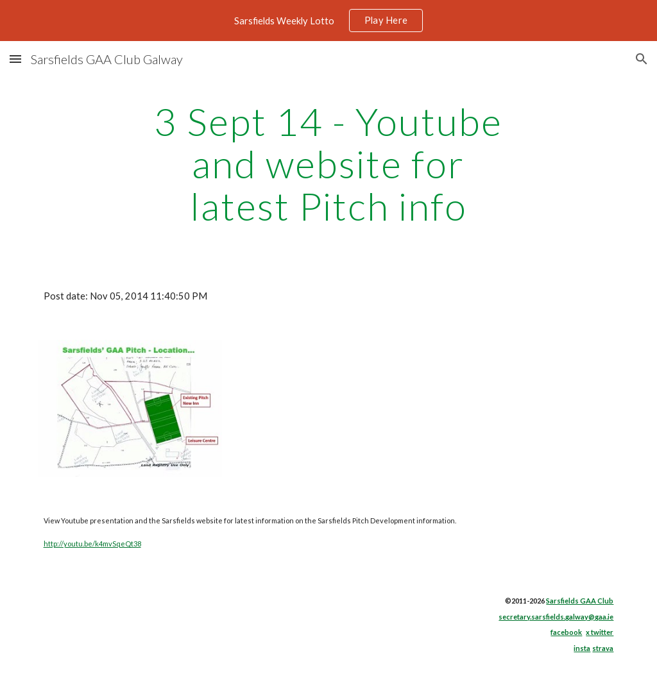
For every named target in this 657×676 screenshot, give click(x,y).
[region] (328, 20)
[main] (328, 163)
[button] (15, 58)
